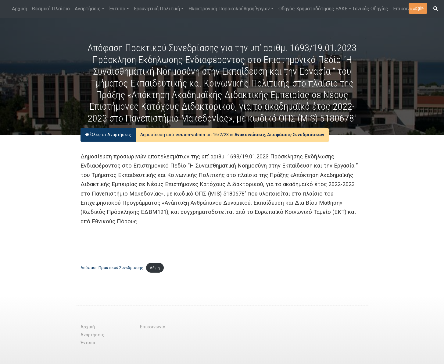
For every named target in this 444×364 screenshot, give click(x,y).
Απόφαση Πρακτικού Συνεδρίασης (112, 268)
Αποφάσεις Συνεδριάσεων (295, 134)
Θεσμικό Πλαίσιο (51, 9)
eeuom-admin (190, 134)
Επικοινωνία (407, 9)
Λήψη (155, 268)
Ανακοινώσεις (250, 134)
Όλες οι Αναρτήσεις (108, 134)
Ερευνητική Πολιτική (157, 9)
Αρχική (19, 9)
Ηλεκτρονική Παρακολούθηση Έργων (229, 9)
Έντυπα (117, 9)
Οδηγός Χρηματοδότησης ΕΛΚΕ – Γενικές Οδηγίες (333, 9)
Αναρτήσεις (88, 9)
